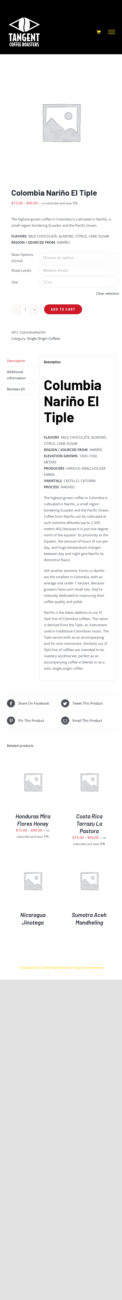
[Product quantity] (25, 309)
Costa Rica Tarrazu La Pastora (89, 823)
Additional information (16, 374)
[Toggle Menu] (111, 32)
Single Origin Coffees (43, 338)
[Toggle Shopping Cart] (98, 31)
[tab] (21, 360)
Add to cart (63, 309)
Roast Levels (21, 270)
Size (15, 282)
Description (16, 360)
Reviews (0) (16, 389)
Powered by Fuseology (61, 972)
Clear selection (107, 293)
